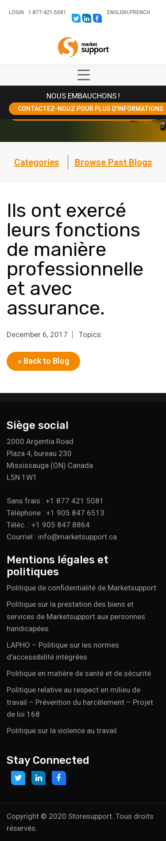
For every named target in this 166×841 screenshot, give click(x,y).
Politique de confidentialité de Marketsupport (81, 587)
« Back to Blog (43, 360)
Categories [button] (36, 162)
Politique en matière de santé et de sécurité (79, 673)
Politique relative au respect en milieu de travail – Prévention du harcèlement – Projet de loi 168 (80, 701)
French (140, 12)
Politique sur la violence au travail (62, 730)
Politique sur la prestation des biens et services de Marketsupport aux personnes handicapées (76, 616)
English (117, 12)
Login (16, 12)
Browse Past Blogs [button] (113, 162)
